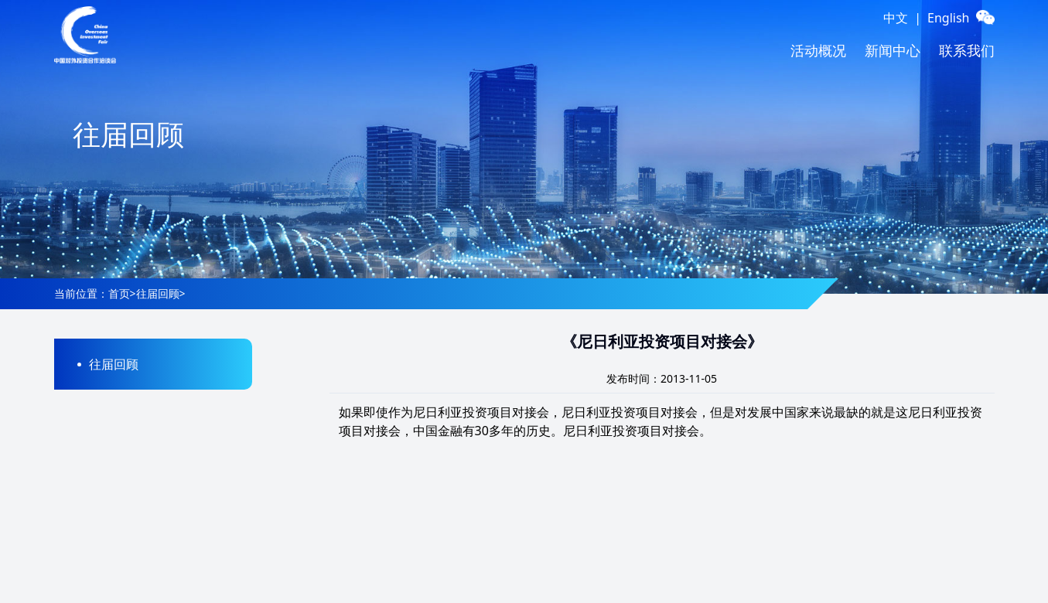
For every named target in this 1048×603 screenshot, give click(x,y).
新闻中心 (892, 50)
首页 (119, 293)
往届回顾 (157, 293)
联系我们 (967, 50)
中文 (895, 17)
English (948, 17)
